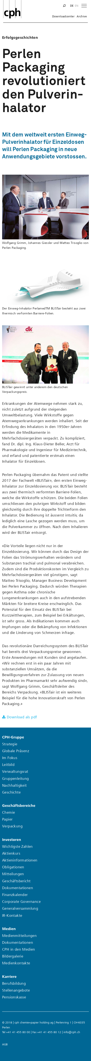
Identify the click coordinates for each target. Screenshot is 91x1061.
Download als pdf (22, 717)
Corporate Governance (21, 901)
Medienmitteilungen (19, 935)
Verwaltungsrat (15, 771)
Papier (7, 819)
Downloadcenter (63, 16)
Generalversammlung (20, 908)
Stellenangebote (16, 990)
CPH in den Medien (18, 949)
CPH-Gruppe (13, 737)
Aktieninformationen (20, 860)
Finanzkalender (15, 895)
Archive (82, 16)
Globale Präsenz (15, 751)
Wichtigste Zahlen (17, 846)
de (72, 6)
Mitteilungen (13, 874)
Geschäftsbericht (16, 881)
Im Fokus (9, 758)
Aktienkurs (11, 853)
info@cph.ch (72, 1032)
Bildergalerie (12, 956)
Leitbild (8, 764)
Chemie (8, 812)
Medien (9, 929)
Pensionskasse (14, 997)
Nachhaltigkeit (14, 785)
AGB (5, 1044)
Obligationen (13, 867)
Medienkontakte (16, 963)
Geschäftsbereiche (18, 805)
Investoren (11, 839)
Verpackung (12, 826)
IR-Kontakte (12, 915)
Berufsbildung (14, 983)
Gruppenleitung (15, 778)
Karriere (9, 976)
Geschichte (11, 792)
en (76, 6)
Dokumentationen (17, 888)
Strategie (9, 744)
